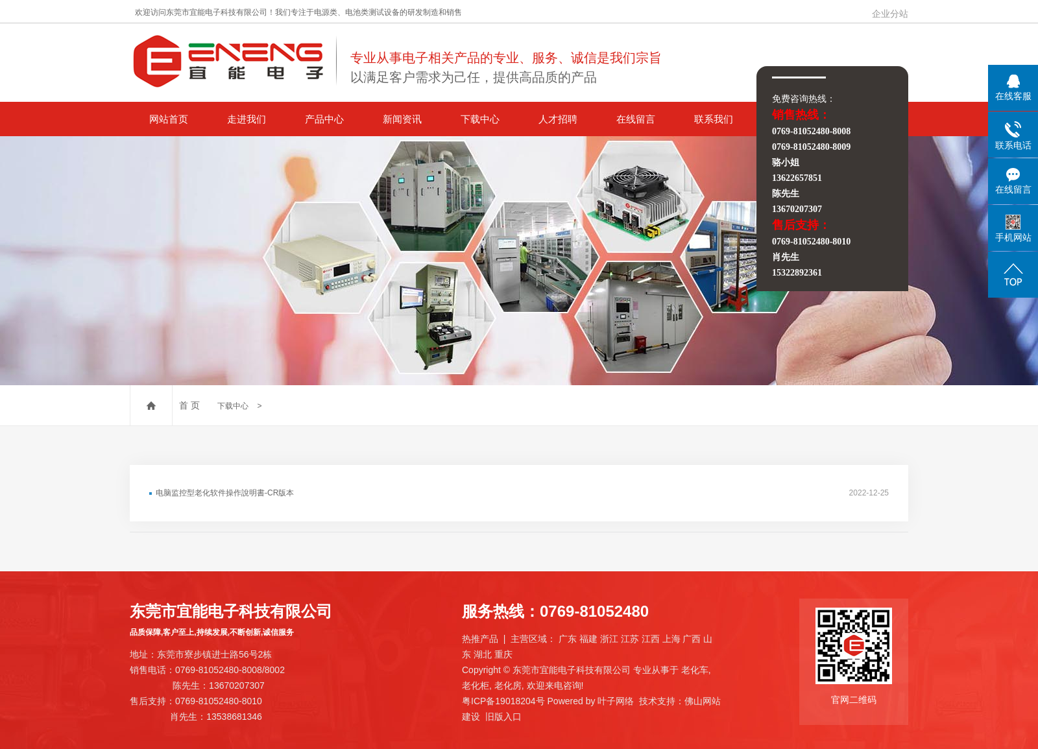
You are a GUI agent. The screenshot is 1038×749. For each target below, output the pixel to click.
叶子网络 (615, 701)
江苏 (630, 639)
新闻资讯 (402, 119)
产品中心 (324, 119)
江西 (651, 639)
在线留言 (635, 119)
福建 (588, 639)
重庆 (503, 654)
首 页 (189, 405)
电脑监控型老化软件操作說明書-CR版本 (225, 492)
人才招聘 (557, 119)
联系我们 (713, 119)
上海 (671, 639)
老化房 (508, 685)
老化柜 (475, 685)
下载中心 (480, 119)
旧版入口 (503, 716)
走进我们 (246, 119)
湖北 (483, 654)
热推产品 (480, 639)
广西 (691, 639)
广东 (568, 639)
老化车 (694, 670)
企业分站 (890, 13)
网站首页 (168, 119)
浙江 (609, 639)
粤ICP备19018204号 (503, 701)
